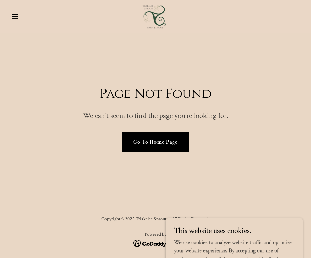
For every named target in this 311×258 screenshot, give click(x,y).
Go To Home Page (155, 142)
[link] (155, 16)
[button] (30, 16)
